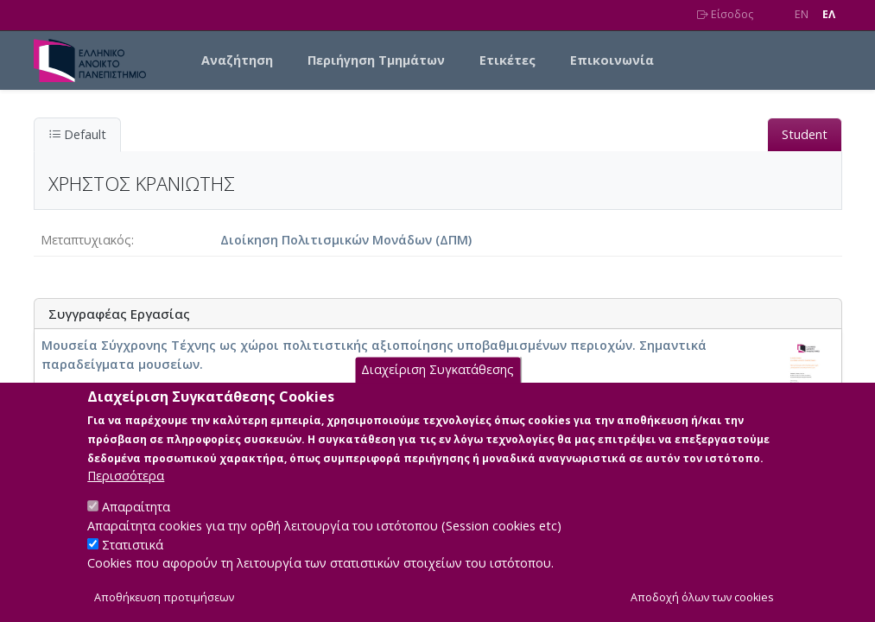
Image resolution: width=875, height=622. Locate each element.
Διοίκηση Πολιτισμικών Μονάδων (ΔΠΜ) (346, 240)
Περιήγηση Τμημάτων (376, 60)
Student (804, 134)
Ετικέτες (507, 60)
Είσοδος (725, 14)
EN (801, 14)
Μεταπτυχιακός (86, 240)
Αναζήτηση (237, 60)
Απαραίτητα (136, 524)
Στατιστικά (132, 561)
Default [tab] (77, 134)
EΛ (828, 14)
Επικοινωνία (612, 60)
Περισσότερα (125, 493)
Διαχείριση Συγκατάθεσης (437, 386)
